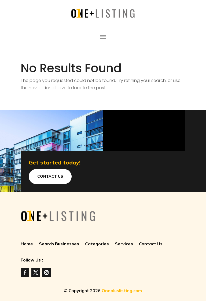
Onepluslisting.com (122, 290)
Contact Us (50, 176)
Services (124, 244)
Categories (97, 244)
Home (27, 244)
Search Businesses (59, 244)
